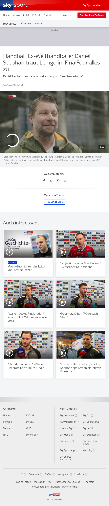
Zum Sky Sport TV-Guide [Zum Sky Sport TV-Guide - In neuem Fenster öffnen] (92, 15)
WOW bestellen (69, 422)
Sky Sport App (67, 450)
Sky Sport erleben (92, 5)
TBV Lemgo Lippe (54, 202)
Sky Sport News (91, 421)
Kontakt (90, 481)
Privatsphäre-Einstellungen (45, 486)
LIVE (27, 15)
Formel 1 (48, 15)
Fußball (36, 15)
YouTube (81, 475)
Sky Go (87, 416)
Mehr (67, 15)
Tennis (6, 428)
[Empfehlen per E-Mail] (65, 180)
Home (6, 15)
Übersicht (26, 23)
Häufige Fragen (23, 481)
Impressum (39, 481)
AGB (50, 481)
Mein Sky (89, 451)
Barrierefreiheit (70, 486)
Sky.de (87, 429)
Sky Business (91, 435)
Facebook (35, 475)
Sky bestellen (68, 416)
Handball (9, 23)
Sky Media (66, 435)
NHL (5, 434)
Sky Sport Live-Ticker (90, 442)
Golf (28, 428)
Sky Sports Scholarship (66, 458)
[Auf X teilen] (51, 180)
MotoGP (30, 421)
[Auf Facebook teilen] (44, 180)
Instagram (64, 475)
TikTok (49, 475)
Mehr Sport (32, 434)
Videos (16, 15)
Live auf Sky (67, 429)
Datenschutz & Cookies (68, 482)
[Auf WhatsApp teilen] (58, 180)
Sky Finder (66, 441)
